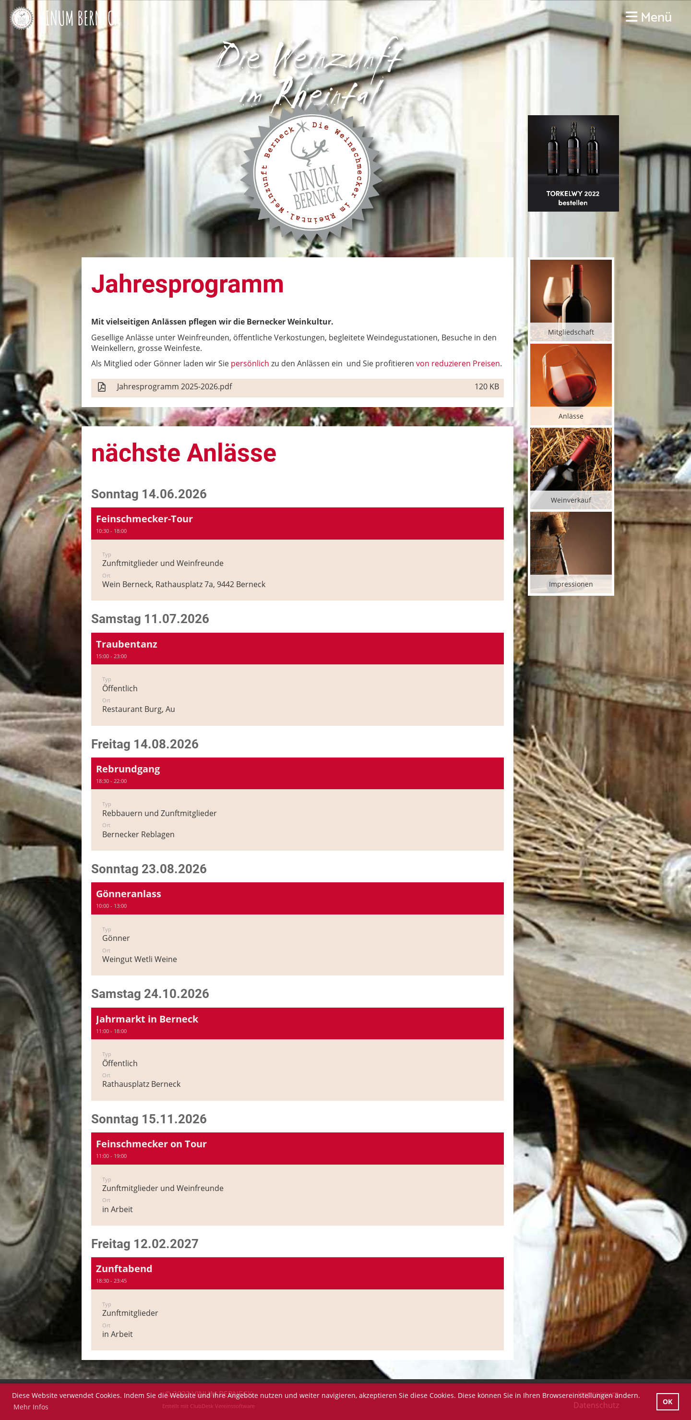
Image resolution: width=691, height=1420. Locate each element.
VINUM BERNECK (79, 18)
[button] (297, 554)
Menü (649, 18)
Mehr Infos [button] (30, 1406)
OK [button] (667, 1401)
